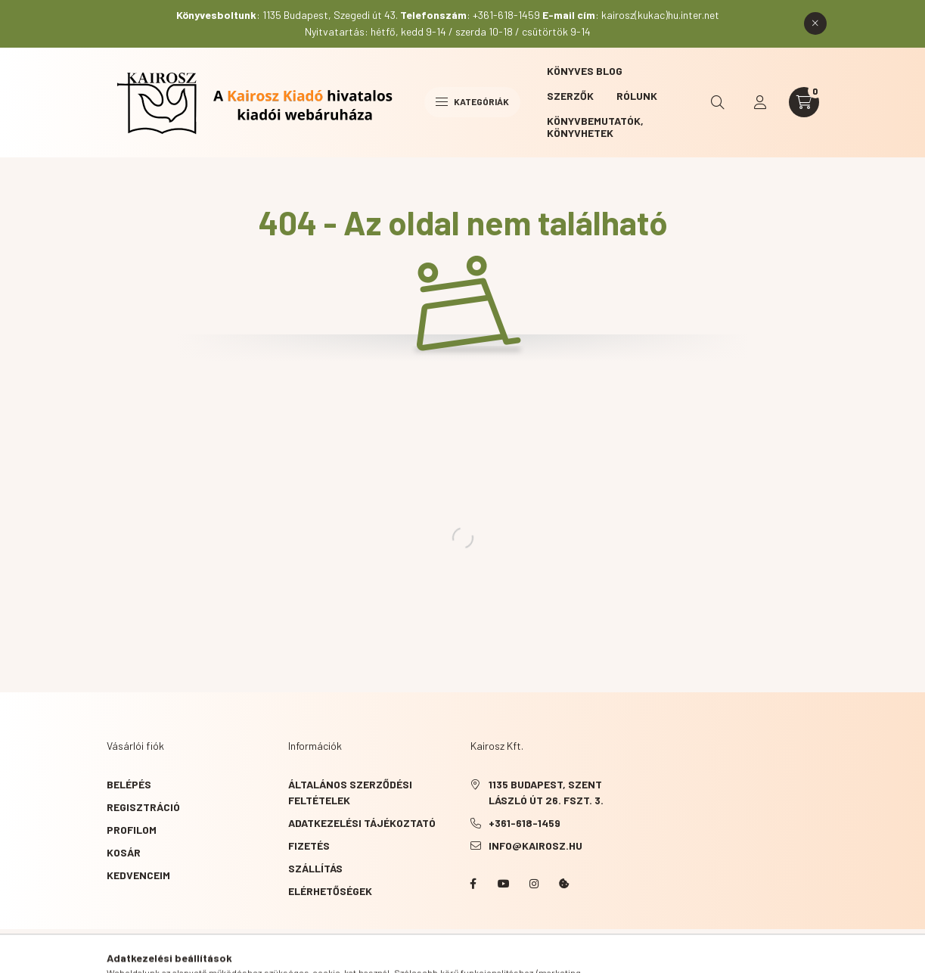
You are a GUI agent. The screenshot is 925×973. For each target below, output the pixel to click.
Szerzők (570, 95)
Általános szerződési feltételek (350, 792)
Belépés (129, 784)
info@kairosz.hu (535, 845)
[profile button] (760, 102)
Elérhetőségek (330, 890)
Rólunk (636, 95)
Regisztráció (143, 806)
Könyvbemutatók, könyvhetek (595, 126)
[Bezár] (815, 23)
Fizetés (309, 845)
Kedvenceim (138, 875)
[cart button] (804, 102)
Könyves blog (584, 70)
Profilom (132, 829)
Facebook (473, 884)
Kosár (124, 852)
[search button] (718, 102)
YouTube (504, 884)
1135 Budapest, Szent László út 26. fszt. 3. (546, 792)
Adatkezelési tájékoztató (362, 822)
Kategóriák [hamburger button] (472, 101)
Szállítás (315, 868)
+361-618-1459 (524, 822)
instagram (534, 884)
